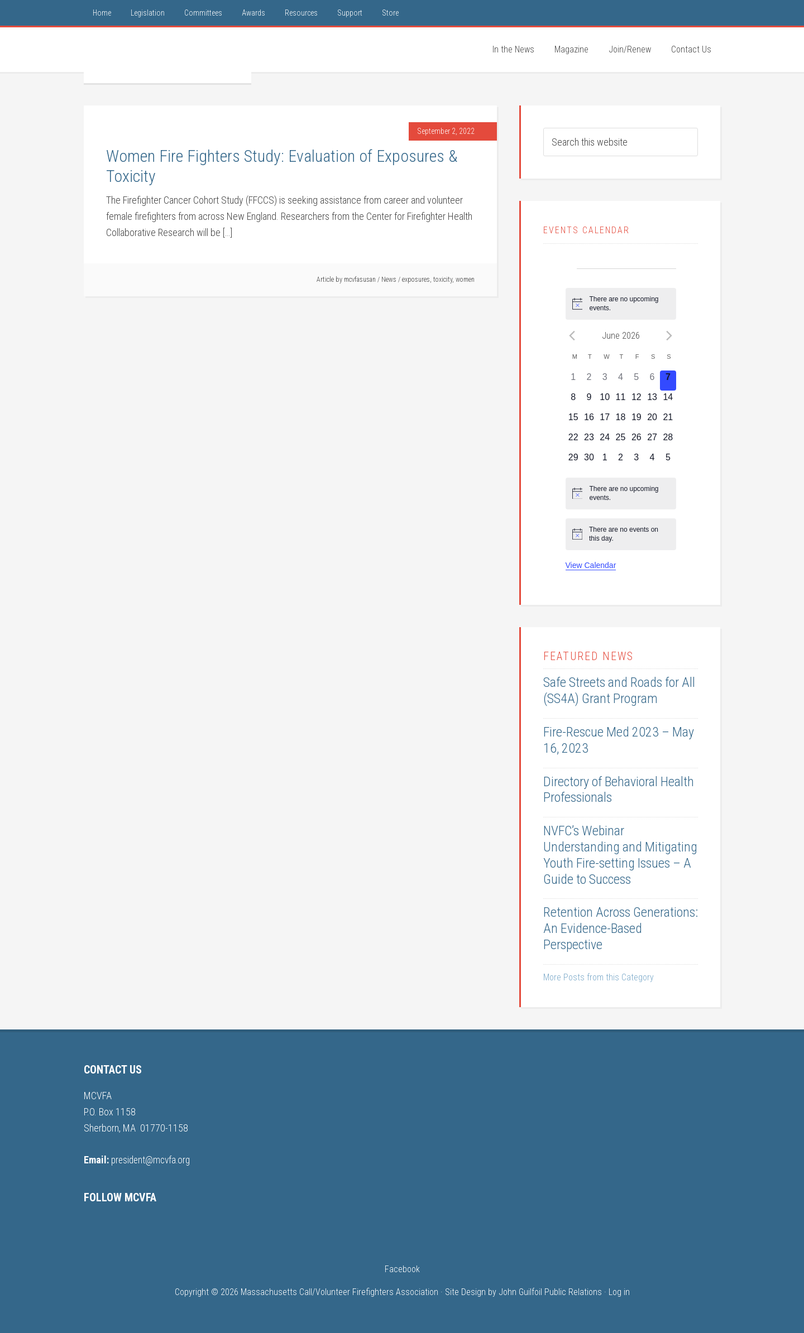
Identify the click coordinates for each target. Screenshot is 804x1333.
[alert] (621, 304)
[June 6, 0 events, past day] (652, 380)
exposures (416, 279)
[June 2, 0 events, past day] (589, 380)
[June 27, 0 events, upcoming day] (652, 441)
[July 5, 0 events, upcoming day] (668, 461)
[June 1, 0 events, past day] (573, 380)
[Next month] (669, 335)
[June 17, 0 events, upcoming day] (604, 421)
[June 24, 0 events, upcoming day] (604, 441)
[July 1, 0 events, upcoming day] (604, 461)
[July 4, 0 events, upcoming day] (652, 461)
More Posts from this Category (598, 977)
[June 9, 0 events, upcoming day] (589, 401)
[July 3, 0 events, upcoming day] (636, 461)
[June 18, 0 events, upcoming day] (620, 421)
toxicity (442, 279)
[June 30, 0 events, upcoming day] (589, 461)
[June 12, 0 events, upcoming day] (636, 401)
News (388, 279)
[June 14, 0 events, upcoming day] (668, 401)
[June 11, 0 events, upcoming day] (620, 401)
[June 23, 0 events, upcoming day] (589, 441)
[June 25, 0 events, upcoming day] (620, 441)
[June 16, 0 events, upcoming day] (589, 421)
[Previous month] (572, 335)
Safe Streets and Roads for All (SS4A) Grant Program (619, 690)
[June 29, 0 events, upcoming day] (573, 461)
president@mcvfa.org (152, 1160)
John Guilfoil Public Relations (550, 1292)
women (465, 279)
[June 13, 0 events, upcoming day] (652, 401)
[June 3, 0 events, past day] (604, 380)
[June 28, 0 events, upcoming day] (668, 441)
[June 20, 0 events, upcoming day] (652, 421)
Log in (619, 1292)
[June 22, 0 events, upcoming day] (573, 441)
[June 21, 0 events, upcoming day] (668, 421)
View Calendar (591, 565)
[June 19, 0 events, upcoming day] (636, 421)
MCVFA (167, 55)
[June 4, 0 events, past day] (620, 380)
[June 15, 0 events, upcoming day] (573, 421)
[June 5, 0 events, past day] (636, 380)
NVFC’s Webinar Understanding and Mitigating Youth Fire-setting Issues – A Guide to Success (620, 855)
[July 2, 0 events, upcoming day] (620, 461)
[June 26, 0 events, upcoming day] (636, 441)
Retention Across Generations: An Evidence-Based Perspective (620, 928)
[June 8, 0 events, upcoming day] (573, 401)
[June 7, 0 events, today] (668, 380)
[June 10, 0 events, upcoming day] (604, 401)
